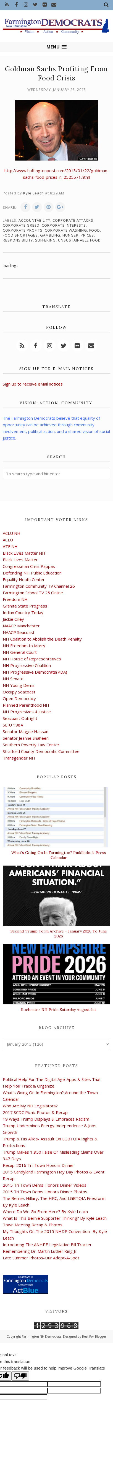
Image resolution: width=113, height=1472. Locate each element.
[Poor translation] (20, 1376)
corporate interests (64, 225)
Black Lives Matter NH (24, 553)
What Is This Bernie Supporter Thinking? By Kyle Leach (55, 1218)
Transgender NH (19, 758)
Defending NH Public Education (32, 573)
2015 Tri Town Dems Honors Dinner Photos (45, 1191)
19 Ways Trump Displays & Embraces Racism (46, 1119)
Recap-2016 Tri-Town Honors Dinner (38, 1165)
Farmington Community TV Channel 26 (39, 586)
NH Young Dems (19, 685)
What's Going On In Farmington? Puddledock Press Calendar (58, 855)
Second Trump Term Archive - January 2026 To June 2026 (58, 934)
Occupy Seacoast (19, 692)
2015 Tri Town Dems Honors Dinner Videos (44, 1185)
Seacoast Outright (20, 718)
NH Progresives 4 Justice (27, 711)
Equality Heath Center (24, 579)
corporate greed (21, 225)
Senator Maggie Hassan (25, 731)
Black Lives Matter (20, 559)
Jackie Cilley (13, 619)
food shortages (20, 235)
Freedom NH (15, 599)
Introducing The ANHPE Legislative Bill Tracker (47, 1244)
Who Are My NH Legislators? (30, 1105)
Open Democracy (19, 698)
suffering (45, 240)
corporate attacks (72, 220)
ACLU (8, 540)
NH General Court (20, 652)
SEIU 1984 (13, 725)
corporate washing (66, 230)
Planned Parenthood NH (26, 705)
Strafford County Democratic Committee (41, 751)
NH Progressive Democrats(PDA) (35, 672)
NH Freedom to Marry (24, 645)
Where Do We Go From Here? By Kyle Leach (45, 1211)
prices (87, 235)
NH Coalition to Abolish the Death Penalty (42, 639)
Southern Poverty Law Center (31, 744)
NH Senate (13, 678)
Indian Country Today (23, 612)
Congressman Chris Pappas (29, 566)
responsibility (18, 240)
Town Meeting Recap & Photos (32, 1224)
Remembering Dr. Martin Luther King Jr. (40, 1251)
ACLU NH (11, 533)
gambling (50, 235)
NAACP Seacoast (19, 632)
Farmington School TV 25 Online (33, 592)
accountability (34, 220)
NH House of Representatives (32, 659)
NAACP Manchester (21, 625)
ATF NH (10, 546)
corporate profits (23, 230)
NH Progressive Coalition (27, 665)
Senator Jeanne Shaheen (26, 738)
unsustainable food (79, 240)
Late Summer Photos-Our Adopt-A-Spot (41, 1257)
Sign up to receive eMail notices (33, 384)
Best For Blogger (94, 1336)
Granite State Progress (25, 606)
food (94, 230)
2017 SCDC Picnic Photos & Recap (35, 1112)
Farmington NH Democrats (41, 1336)
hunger (70, 235)
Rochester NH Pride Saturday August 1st (58, 1009)
